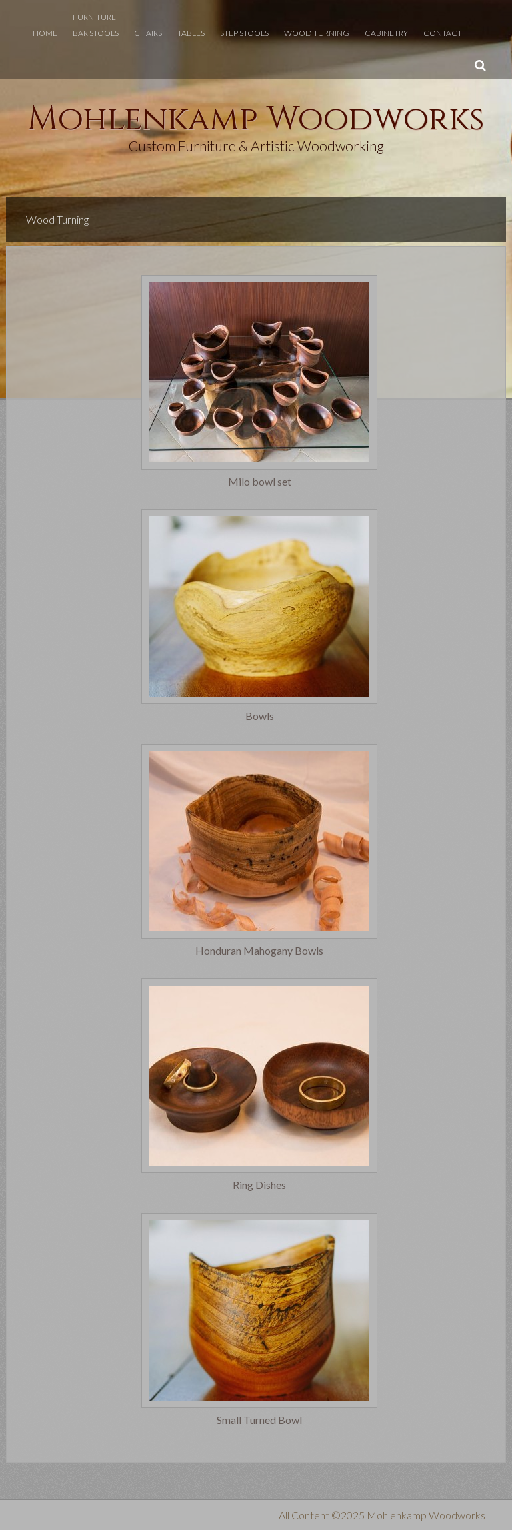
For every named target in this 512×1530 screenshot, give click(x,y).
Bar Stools (96, 33)
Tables (191, 33)
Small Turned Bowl (259, 1420)
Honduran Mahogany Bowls (259, 951)
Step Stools (244, 33)
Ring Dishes (259, 1185)
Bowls (259, 716)
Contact (442, 33)
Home (45, 33)
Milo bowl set (259, 482)
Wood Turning (316, 33)
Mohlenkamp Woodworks (256, 119)
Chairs (148, 33)
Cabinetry (386, 33)
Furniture (94, 17)
